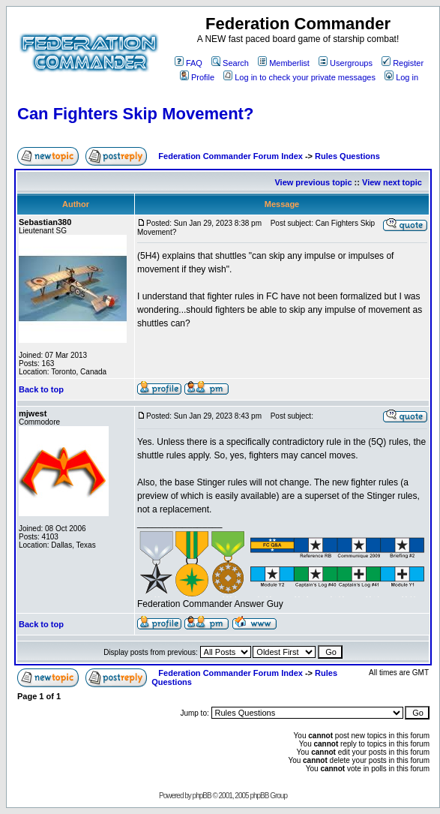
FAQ (188, 63)
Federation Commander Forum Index (230, 156)
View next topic (392, 182)
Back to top (41, 389)
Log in (401, 77)
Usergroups (346, 63)
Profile (197, 77)
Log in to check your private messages (299, 77)
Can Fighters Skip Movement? (135, 113)
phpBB (202, 795)
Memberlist (284, 63)
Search (230, 63)
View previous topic (313, 182)
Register (403, 63)
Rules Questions (347, 156)
